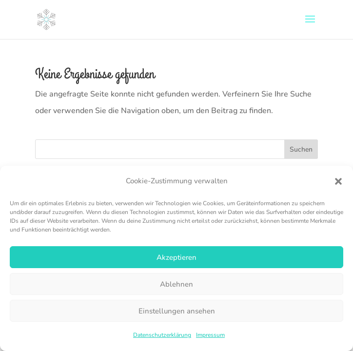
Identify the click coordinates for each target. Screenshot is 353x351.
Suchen (301, 149)
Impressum (210, 335)
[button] (338, 181)
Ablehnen (176, 284)
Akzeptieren (176, 257)
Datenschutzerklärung (162, 335)
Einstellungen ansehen (176, 311)
